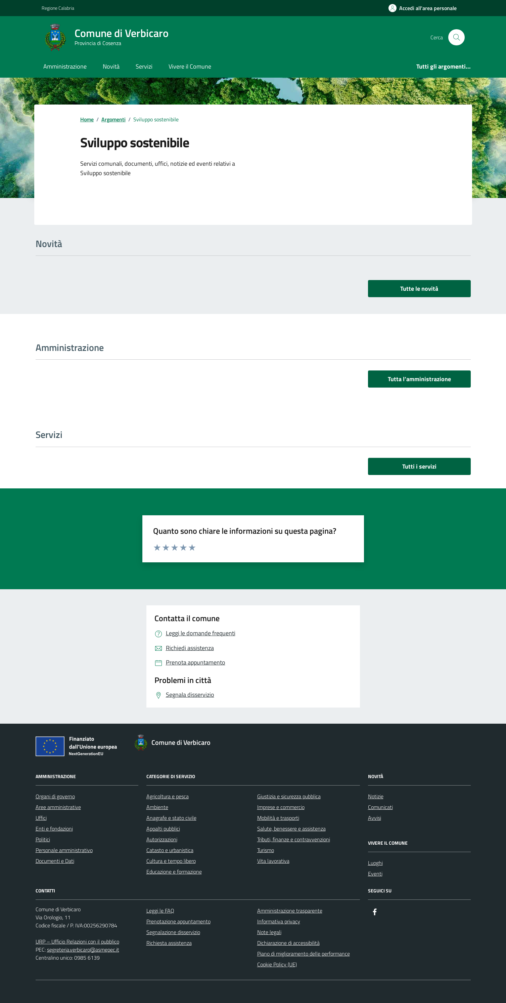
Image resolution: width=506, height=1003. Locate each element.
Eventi (375, 874)
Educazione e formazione (174, 872)
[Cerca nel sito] (456, 37)
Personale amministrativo (64, 850)
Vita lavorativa (273, 861)
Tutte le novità (419, 288)
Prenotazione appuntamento (178, 921)
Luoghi (375, 863)
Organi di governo (55, 796)
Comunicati (380, 807)
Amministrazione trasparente (289, 911)
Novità (111, 66)
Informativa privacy (278, 921)
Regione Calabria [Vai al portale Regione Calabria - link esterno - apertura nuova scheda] (58, 7)
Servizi (144, 66)
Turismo (265, 850)
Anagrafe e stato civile (171, 818)
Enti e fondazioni (54, 829)
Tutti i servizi (419, 466)
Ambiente (157, 807)
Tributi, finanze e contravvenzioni (293, 839)
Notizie (375, 796)
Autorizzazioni (161, 839)
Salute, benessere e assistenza (291, 829)
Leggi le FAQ (160, 911)
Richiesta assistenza (169, 943)
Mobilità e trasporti (278, 818)
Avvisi (374, 818)
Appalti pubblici (163, 829)
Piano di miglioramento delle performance (303, 954)
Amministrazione (65, 66)
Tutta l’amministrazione (419, 379)
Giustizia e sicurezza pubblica (289, 796)
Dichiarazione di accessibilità (288, 943)
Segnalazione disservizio (173, 932)
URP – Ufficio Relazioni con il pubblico (77, 941)
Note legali (269, 932)
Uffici (41, 818)
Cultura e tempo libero (171, 861)
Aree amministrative (58, 807)
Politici (43, 839)
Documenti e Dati (55, 861)
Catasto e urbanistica (169, 850)
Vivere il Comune (190, 66)
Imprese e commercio (281, 807)
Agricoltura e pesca (167, 796)
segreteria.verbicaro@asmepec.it (83, 950)
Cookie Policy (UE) (277, 964)
